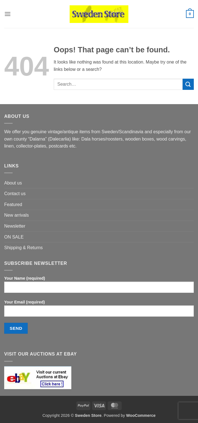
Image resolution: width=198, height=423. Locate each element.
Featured (13, 204)
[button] (7, 14)
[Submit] (188, 84)
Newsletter (14, 226)
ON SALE (13, 237)
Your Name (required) (99, 286)
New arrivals (16, 215)
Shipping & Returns (23, 247)
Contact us (14, 193)
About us (13, 183)
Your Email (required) (99, 310)
